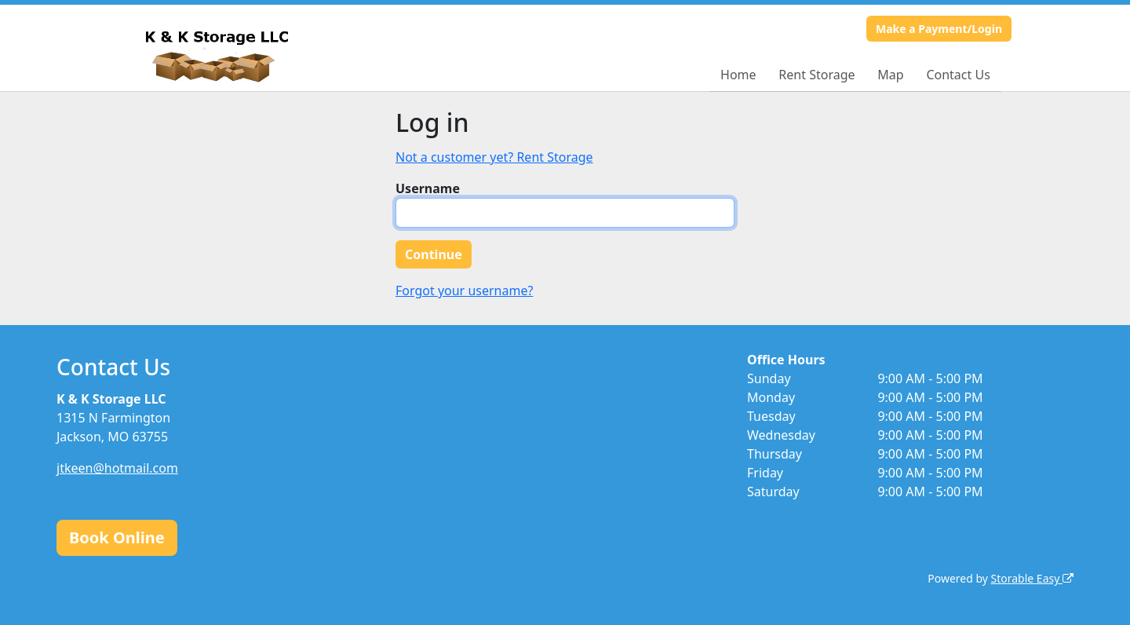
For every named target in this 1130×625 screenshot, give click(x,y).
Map (890, 74)
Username (428, 188)
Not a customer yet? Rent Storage (494, 157)
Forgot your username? (464, 290)
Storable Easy (1032, 578)
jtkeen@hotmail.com (117, 468)
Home (738, 74)
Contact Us (958, 74)
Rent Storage (816, 74)
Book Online (117, 537)
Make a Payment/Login (939, 28)
